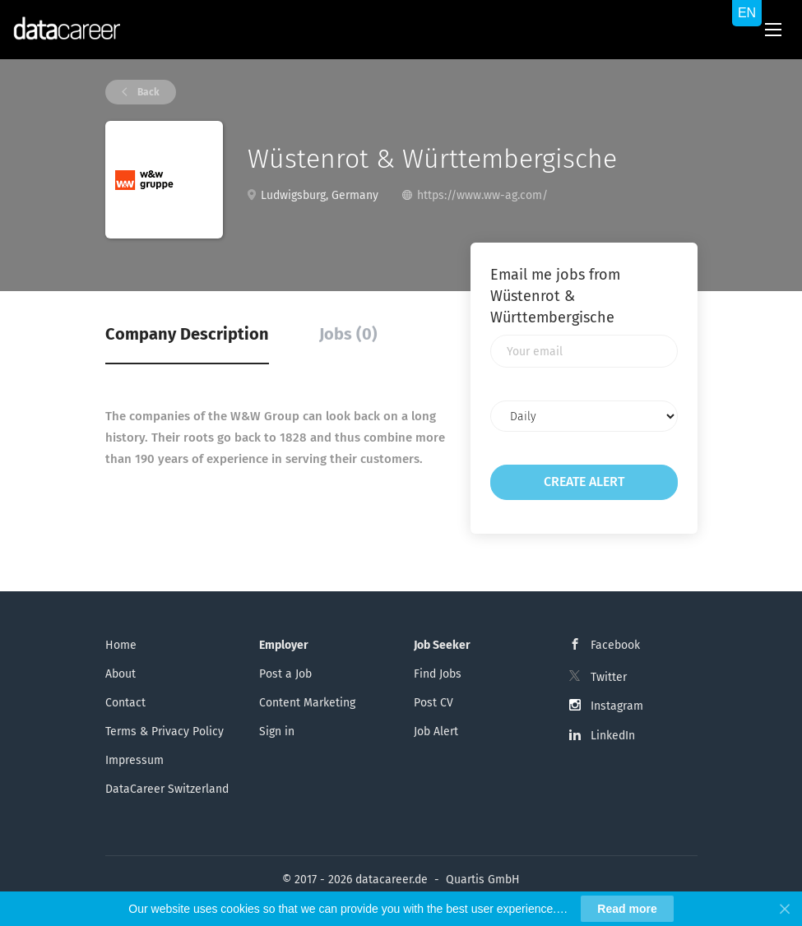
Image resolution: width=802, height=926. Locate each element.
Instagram (617, 706)
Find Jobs (437, 674)
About (120, 674)
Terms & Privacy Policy (164, 731)
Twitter (609, 677)
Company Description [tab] (187, 334)
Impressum (134, 760)
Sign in (276, 731)
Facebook (615, 645)
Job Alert (436, 731)
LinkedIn (613, 736)
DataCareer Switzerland (167, 789)
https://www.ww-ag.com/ (482, 195)
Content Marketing (307, 703)
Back (147, 92)
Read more (626, 908)
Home (121, 645)
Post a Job (285, 674)
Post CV (433, 703)
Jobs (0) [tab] (348, 334)
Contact (125, 703)
